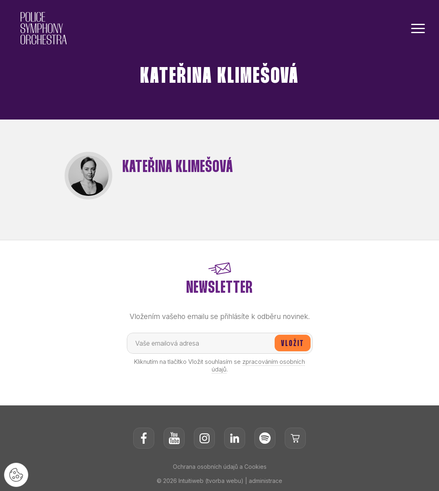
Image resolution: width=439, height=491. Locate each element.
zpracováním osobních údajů (258, 365)
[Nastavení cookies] (16, 475)
